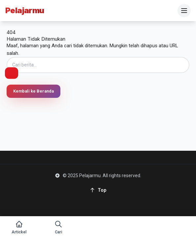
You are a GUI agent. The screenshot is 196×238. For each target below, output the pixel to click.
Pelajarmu (24, 10)
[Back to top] (98, 190)
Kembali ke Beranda (33, 91)
